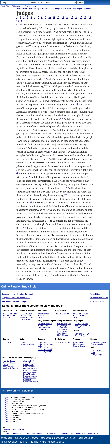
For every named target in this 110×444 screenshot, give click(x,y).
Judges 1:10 (7, 403)
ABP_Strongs (62, 324)
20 (17, 21)
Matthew (41, 326)
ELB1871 (41, 350)
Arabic (25, 363)
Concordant (25, 317)
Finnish (26, 368)
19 (90, 17)
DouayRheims (43, 329)
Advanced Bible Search (99, 298)
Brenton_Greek (80, 326)
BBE (57, 314)
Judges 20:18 (7, 433)
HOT (4, 342)
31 (35, 235)
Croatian (26, 365)
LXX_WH (86, 334)
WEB (5, 315)
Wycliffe (41, 324)
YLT (8, 314)
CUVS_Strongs (96, 355)
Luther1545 (42, 342)
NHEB (5, 368)
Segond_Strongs (79, 346)
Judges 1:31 (7, 417)
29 (48, 220)
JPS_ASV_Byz (8, 367)
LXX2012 (78, 327)
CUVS (93, 353)
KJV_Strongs (62, 326)
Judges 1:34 (7, 421)
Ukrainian (34, 381)
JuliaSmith (28, 314)
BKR (32, 365)
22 (17, 173)
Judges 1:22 (7, 413)
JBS (101, 344)
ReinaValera (95, 344)
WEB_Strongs (62, 331)
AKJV (9, 315)
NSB (61, 314)
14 (67, 17)
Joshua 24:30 (18, 429)
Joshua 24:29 (7, 429)
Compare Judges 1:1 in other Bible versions (18, 294)
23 (29, 177)
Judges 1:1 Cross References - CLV (16, 298)
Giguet (75, 342)
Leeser (5, 365)
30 (23, 227)
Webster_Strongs (63, 327)
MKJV (81, 314)
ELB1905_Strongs (44, 352)
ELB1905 (48, 350)
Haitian (26, 370)
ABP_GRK (78, 334)
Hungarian (33, 370)
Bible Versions (17, 6)
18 (85, 17)
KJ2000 (76, 315)
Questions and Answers (26, 438)
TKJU (75, 317)
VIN (68, 314)
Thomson (78, 324)
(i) (21, 24)
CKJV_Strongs (62, 335)
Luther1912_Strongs (45, 348)
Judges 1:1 (6, 398)
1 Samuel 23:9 (79, 433)
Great (47, 326)
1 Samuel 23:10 (92, 433)
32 (25, 242)
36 (91, 271)
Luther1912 (42, 346)
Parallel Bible (95, 294)
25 (66, 188)
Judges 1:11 (7, 405)
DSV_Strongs (65, 342)
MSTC (75, 314)
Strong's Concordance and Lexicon (58, 438)
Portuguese (31, 378)
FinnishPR (33, 368)
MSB (8, 317)
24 (60, 180)
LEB (13, 315)
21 (22, 21)
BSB (4, 317)
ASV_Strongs (62, 329)
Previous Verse (48, 9)
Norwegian (27, 380)
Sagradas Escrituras (98, 342)
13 (63, 17)
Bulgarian (32, 363)
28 (76, 213)
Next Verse (67, 9)
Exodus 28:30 (30, 433)
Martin (75, 344)
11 (54, 17)
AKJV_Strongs (62, 333)
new (69, 324)
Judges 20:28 (18, 433)
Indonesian (27, 372)
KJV (4, 314)
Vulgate (23, 342)
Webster (13, 363)
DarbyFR (82, 342)
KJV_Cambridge (9, 361)
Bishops (47, 327)
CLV (26, 6)
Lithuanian (33, 376)
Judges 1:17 (7, 409)
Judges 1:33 (7, 419)
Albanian (26, 361)
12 (58, 17)
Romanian (27, 381)
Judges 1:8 (6, 402)
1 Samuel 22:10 (67, 433)
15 (72, 17)
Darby (23, 315)
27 (31, 202)
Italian (34, 372)
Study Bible (5, 6)
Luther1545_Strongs (45, 344)
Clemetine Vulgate (27, 344)
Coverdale (48, 324)
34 (35, 260)
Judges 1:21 (7, 411)
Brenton (85, 324)
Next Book (87, 9)
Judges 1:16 (7, 407)
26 (66, 195)
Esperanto (32, 367)
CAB (88, 326)
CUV (92, 351)
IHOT (40, 317)
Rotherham (29, 315)
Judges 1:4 (6, 400)
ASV (15, 314)
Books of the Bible (97, 301)
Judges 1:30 (7, 415)
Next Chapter (77, 9)
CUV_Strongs (100, 351)
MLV (30, 319)
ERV (12, 314)
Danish (25, 367)
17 (81, 17)
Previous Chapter (34, 9)
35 (86, 264)
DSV (57, 342)
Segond (81, 344)
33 (74, 246)
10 (49, 17)
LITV (31, 317)
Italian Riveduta (29, 374)
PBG (25, 378)
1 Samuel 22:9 (54, 433)
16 (76, 17)
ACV (26, 319)
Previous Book (21, 9)
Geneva (41, 327)
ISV (64, 314)
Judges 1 (58, 9)
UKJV (82, 315)
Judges (33, 6)
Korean (26, 376)
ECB (22, 319)
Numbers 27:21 (42, 433)
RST (32, 361)
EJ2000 (11, 368)
